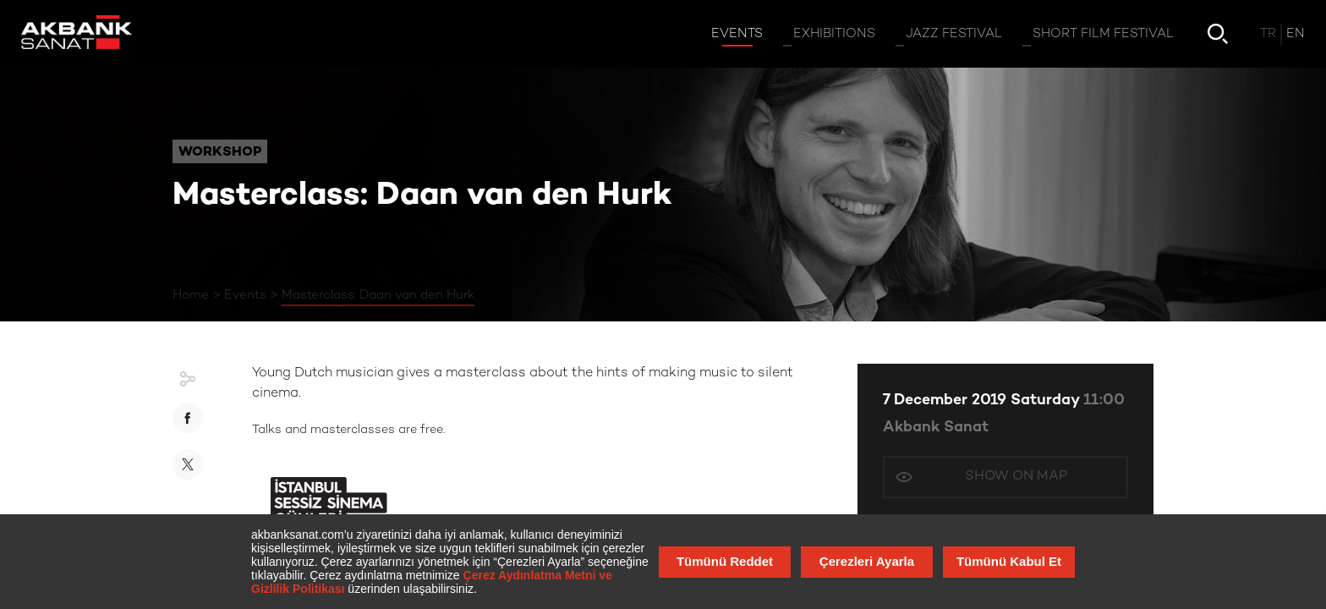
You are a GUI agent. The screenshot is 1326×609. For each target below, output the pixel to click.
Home (191, 295)
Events (245, 295)
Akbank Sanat (936, 428)
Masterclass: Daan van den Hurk (378, 295)
